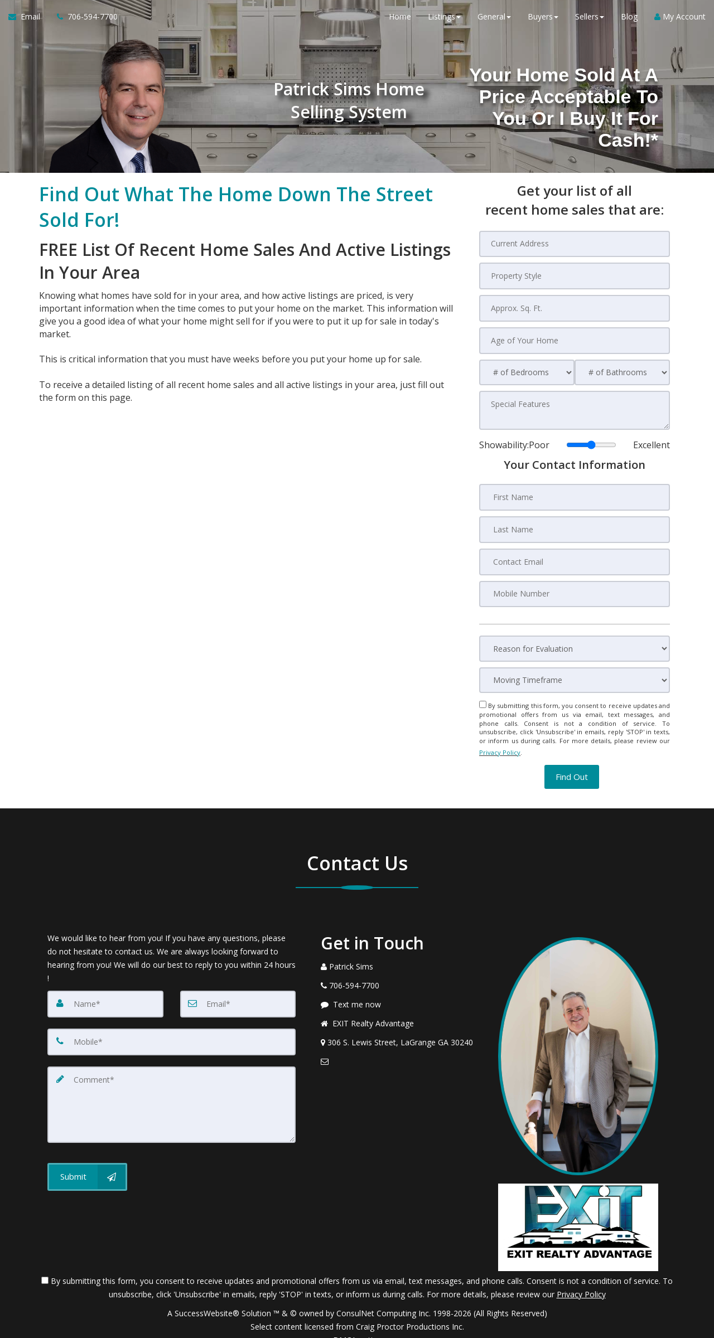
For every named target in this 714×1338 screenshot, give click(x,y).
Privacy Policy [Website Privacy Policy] (499, 740)
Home (400, 22)
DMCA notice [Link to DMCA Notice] (357, 1325)
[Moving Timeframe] (574, 671)
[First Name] (574, 491)
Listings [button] (444, 22)
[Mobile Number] (574, 585)
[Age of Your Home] (574, 337)
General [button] (494, 22)
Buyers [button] (543, 22)
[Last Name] (574, 522)
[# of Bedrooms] (527, 369)
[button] (571, 762)
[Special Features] (574, 405)
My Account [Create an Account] (680, 22)
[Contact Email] (574, 553)
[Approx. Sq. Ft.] (574, 306)
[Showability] (591, 439)
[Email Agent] (28, 22)
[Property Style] (574, 275)
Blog (629, 22)
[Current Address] (574, 243)
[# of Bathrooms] (622, 369)
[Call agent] (83, 22)
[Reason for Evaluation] (574, 639)
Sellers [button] (589, 22)
